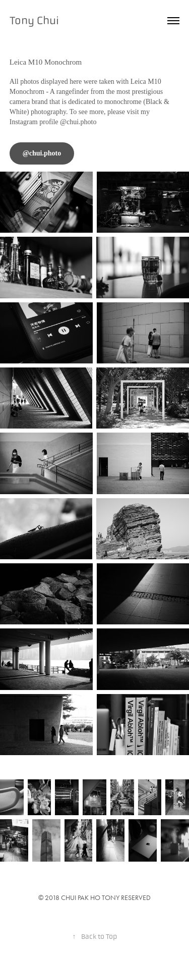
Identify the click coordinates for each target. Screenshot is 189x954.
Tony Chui (34, 20)
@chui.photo (42, 153)
